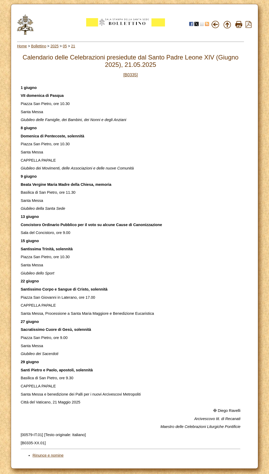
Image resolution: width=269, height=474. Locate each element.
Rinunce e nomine (48, 455)
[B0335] (130, 75)
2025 (54, 46)
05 (65, 46)
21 (73, 46)
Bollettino (38, 46)
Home (22, 46)
